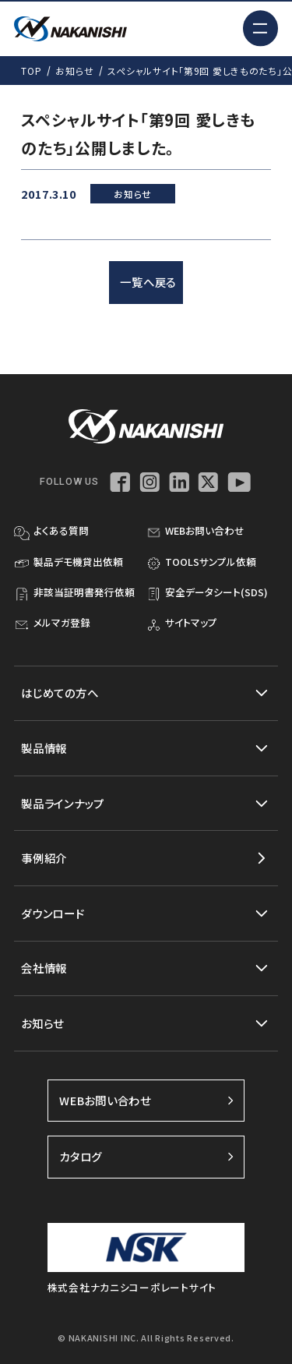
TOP (31, 70)
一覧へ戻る (148, 282)
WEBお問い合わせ (146, 1100)
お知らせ (74, 70)
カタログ (146, 1156)
